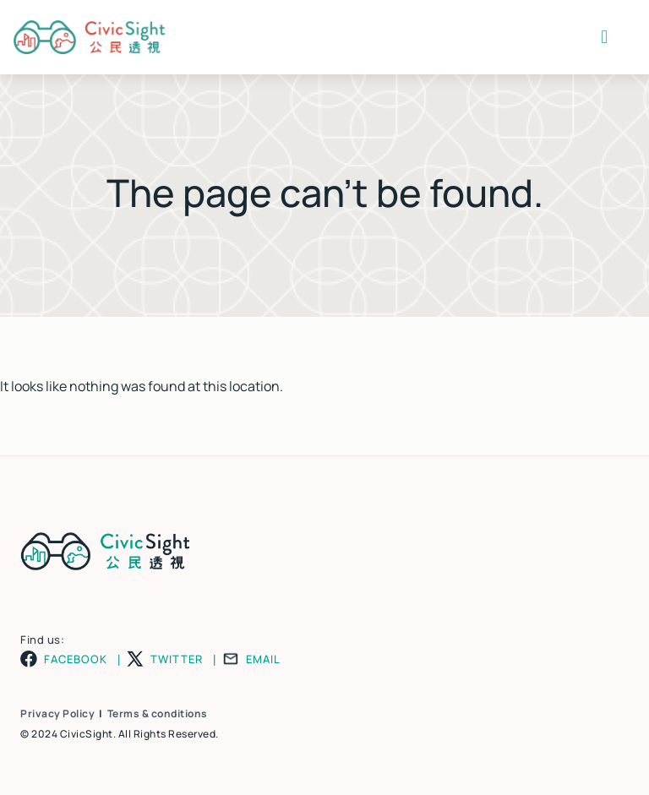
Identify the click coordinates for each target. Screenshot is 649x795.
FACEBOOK (75, 659)
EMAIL (263, 659)
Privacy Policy (57, 713)
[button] (605, 38)
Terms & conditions (157, 713)
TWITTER (176, 659)
